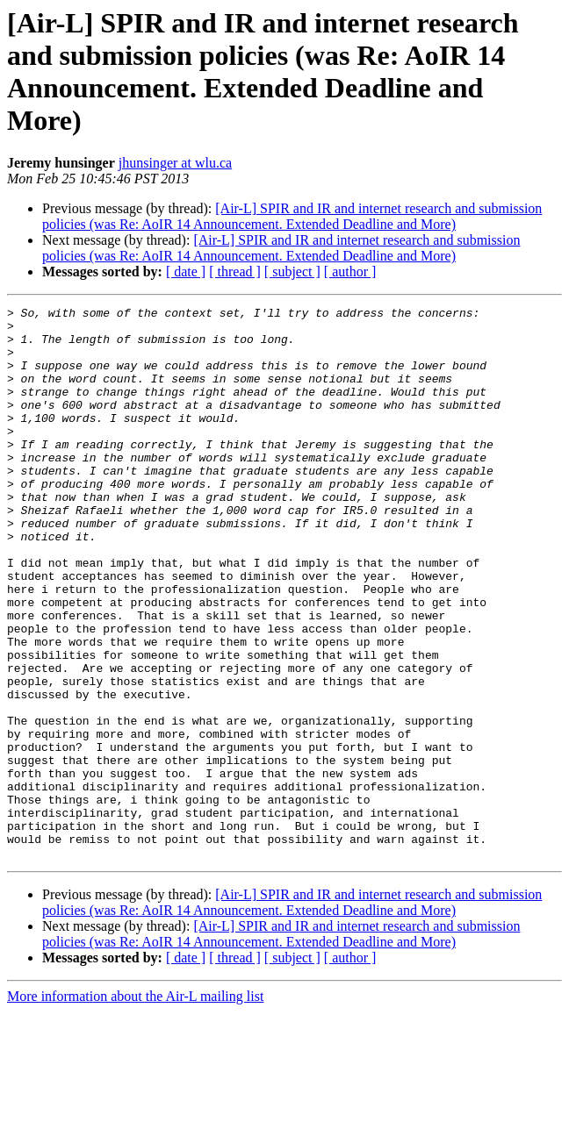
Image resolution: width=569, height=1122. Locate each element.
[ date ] (185, 271)
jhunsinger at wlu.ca (175, 162)
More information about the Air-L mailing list (135, 1106)
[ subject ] (292, 271)
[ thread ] (235, 271)
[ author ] (350, 271)
